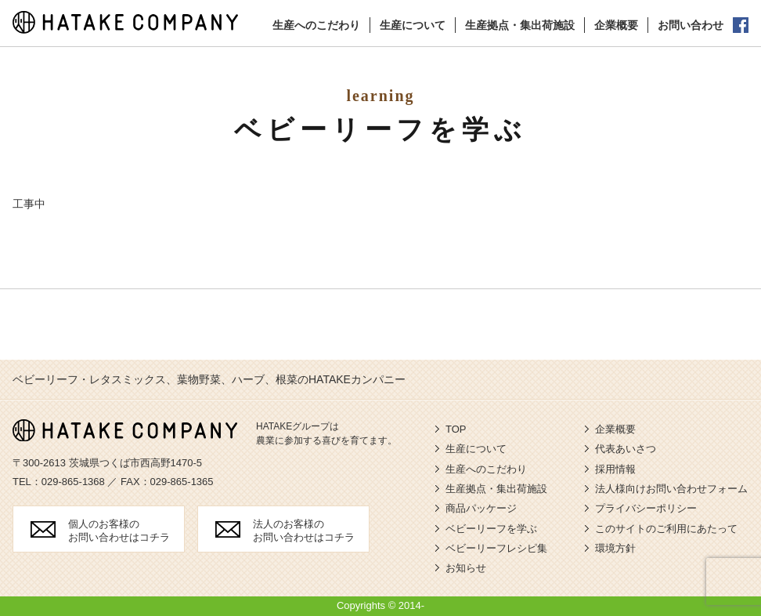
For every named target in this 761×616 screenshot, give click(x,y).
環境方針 (615, 548)
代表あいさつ (625, 449)
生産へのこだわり (316, 25)
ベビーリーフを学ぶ (491, 528)
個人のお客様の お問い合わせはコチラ (119, 530)
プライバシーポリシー (646, 508)
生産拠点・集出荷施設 (520, 25)
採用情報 (615, 469)
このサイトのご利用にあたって (666, 528)
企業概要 (616, 25)
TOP (456, 429)
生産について (412, 25)
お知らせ (465, 568)
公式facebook (740, 25)
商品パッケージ (481, 508)
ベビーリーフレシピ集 (496, 548)
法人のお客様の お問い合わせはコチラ (304, 530)
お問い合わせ (690, 25)
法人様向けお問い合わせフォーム (671, 489)
